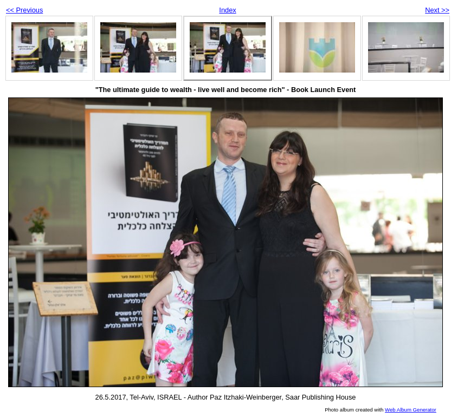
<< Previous (24, 10)
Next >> (437, 10)
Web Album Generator (410, 410)
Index (227, 10)
